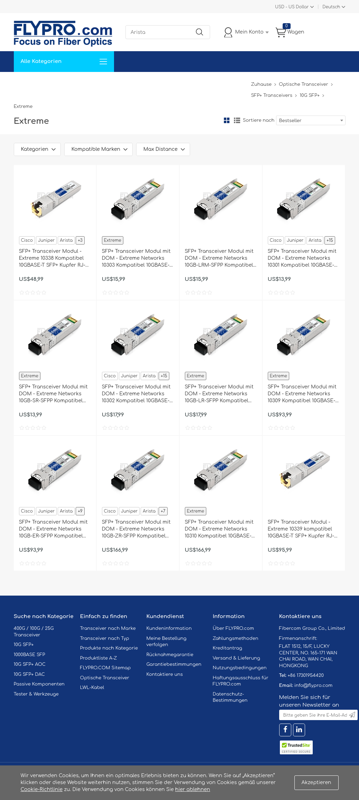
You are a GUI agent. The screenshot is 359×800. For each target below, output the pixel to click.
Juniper (46, 240)
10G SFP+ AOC (30, 664)
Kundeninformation (169, 628)
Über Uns (215, 82)
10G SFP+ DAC (29, 674)
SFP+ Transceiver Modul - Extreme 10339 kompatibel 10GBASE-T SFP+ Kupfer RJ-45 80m (301, 529)
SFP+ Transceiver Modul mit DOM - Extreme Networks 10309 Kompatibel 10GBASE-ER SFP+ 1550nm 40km (302, 394)
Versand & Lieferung (236, 658)
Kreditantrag (227, 648)
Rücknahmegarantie (170, 654)
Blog (241, 82)
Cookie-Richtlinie (42, 789)
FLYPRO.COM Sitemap (105, 667)
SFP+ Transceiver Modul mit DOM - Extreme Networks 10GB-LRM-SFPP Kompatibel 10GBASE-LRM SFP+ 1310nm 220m (219, 259)
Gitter (227, 120)
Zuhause (29, 82)
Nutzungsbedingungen (240, 667)
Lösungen (61, 82)
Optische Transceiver (303, 84)
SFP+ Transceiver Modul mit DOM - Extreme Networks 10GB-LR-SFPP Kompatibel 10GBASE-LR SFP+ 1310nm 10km (219, 394)
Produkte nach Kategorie (109, 648)
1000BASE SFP (29, 654)
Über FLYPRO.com (233, 628)
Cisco (27, 240)
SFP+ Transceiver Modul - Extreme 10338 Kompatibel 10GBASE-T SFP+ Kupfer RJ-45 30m (52, 259)
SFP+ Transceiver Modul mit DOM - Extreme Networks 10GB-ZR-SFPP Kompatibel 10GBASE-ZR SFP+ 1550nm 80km (136, 529)
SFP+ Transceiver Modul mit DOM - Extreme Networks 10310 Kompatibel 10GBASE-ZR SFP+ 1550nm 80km (219, 529)
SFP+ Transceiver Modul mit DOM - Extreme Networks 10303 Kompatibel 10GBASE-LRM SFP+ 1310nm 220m (136, 259)
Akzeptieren (316, 782)
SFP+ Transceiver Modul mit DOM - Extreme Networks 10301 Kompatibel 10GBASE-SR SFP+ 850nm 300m (302, 259)
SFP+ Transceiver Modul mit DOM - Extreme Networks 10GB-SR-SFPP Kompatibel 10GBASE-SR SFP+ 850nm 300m (53, 394)
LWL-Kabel (92, 687)
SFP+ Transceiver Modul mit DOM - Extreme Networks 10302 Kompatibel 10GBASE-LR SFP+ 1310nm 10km (136, 394)
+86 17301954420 (305, 675)
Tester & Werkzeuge (36, 694)
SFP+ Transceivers (271, 95)
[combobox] (311, 120)
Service (91, 82)
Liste (237, 120)
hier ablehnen (192, 789)
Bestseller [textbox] (290, 120)
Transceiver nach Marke (108, 628)
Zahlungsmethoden (235, 638)
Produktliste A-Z (98, 658)
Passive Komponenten (39, 684)
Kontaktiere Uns (174, 82)
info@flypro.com (313, 685)
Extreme (112, 240)
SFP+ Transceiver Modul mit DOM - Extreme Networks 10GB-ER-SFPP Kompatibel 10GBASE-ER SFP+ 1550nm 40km (53, 529)
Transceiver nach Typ (104, 638)
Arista (66, 240)
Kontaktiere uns (165, 674)
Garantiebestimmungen (174, 664)
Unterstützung (127, 82)
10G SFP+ (310, 95)
